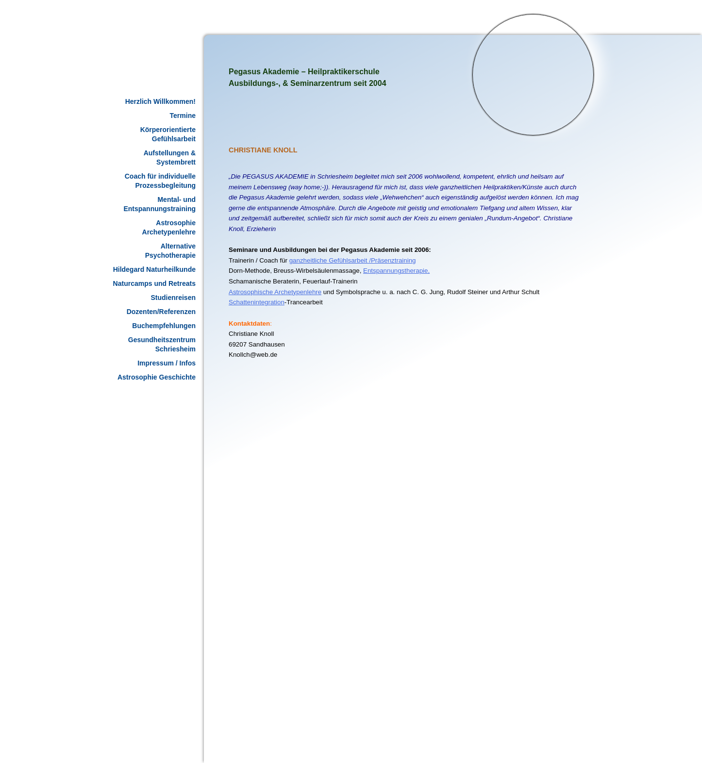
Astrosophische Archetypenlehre (275, 292)
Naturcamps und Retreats (154, 283)
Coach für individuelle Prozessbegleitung (160, 180)
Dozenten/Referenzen (161, 311)
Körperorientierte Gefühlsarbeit (168, 134)
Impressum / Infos (166, 363)
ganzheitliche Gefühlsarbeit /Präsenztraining (352, 260)
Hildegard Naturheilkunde (154, 269)
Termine (183, 115)
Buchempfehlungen (164, 326)
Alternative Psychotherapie (170, 250)
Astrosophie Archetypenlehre (169, 227)
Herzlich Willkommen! (160, 101)
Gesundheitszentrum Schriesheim (162, 344)
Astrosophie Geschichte (156, 377)
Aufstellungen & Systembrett (170, 157)
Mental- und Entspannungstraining (159, 204)
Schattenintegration (256, 302)
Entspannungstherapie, (396, 270)
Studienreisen (173, 297)
